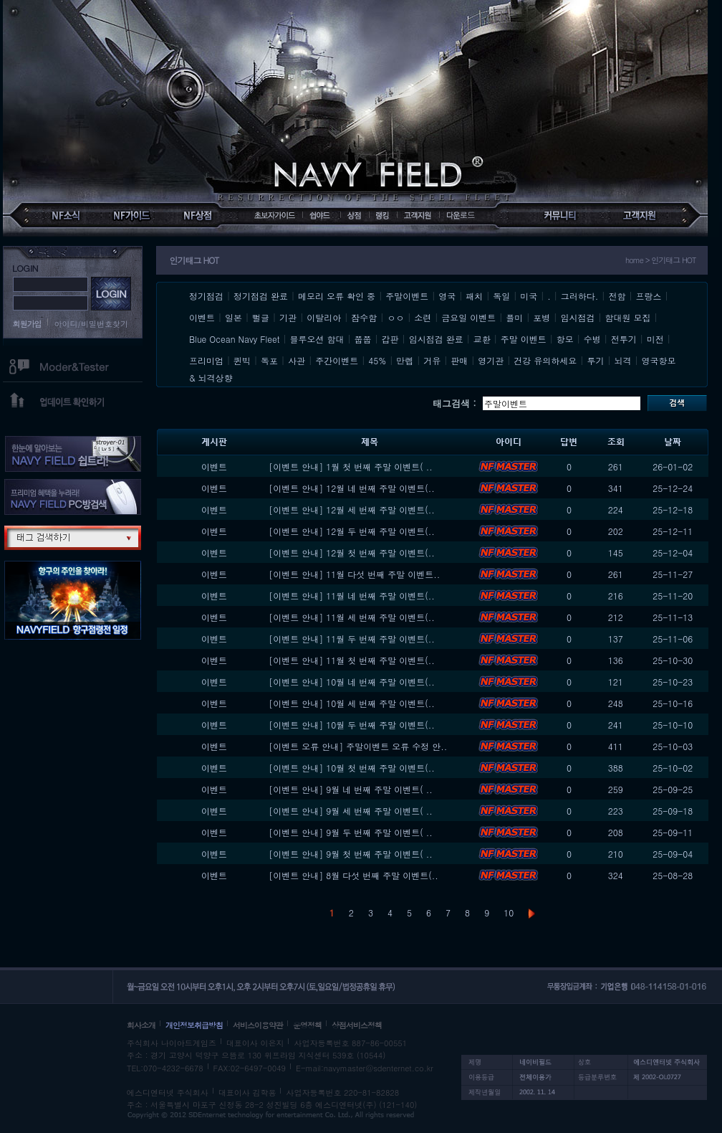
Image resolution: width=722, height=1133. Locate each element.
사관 (296, 360)
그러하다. (580, 296)
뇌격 (622, 360)
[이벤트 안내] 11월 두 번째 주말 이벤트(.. (352, 638)
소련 (422, 317)
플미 (514, 317)
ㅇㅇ (395, 317)
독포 (269, 360)
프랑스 (648, 296)
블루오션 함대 (317, 339)
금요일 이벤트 (468, 317)
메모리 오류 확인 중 (336, 296)
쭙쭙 (363, 339)
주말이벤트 (406, 296)
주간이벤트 (336, 360)
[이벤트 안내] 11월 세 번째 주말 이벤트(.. (352, 617)
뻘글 (260, 317)
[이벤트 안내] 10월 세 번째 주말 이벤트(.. (352, 703)
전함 (616, 296)
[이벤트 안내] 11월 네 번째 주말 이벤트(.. (352, 595)
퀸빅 (242, 360)
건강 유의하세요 (545, 360)
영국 (447, 296)
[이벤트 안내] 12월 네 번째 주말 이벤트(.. (352, 488)
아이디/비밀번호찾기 (91, 323)
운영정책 (307, 1025)
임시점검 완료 (436, 339)
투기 (595, 360)
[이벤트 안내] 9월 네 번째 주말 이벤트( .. (351, 789)
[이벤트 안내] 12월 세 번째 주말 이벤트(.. (352, 509)
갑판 (390, 339)
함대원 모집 (627, 317)
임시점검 (577, 317)
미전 (655, 339)
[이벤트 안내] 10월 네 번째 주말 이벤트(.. (352, 681)
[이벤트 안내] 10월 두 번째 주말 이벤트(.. (352, 725)
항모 (565, 339)
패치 (474, 296)
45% (377, 360)
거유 (432, 360)
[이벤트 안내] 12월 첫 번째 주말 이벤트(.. (352, 552)
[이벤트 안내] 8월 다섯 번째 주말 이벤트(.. (353, 875)
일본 (233, 317)
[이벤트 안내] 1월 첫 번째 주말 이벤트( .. (351, 466)
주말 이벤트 (524, 339)
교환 (482, 339)
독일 (501, 296)
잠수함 (364, 317)
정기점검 (206, 296)
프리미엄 (206, 360)
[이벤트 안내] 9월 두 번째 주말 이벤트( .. (351, 832)
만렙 (404, 360)
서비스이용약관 (258, 1025)
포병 (541, 317)
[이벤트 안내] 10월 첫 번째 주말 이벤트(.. (352, 768)
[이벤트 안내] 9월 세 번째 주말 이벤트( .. (351, 811)
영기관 (491, 360)
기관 (288, 317)
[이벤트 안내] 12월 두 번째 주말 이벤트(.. (352, 531)
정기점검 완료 (261, 296)
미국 (528, 296)
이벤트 (202, 317)
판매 (459, 360)
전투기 (624, 339)
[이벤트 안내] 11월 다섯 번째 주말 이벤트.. (354, 574)
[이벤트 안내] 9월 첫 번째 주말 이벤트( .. (351, 854)
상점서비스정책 (357, 1025)
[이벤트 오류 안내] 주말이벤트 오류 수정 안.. (358, 746)
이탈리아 (324, 317)
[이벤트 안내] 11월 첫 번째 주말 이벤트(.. (352, 660)
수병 (592, 339)
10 (509, 912)
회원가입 (27, 323)
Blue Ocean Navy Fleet (234, 339)
